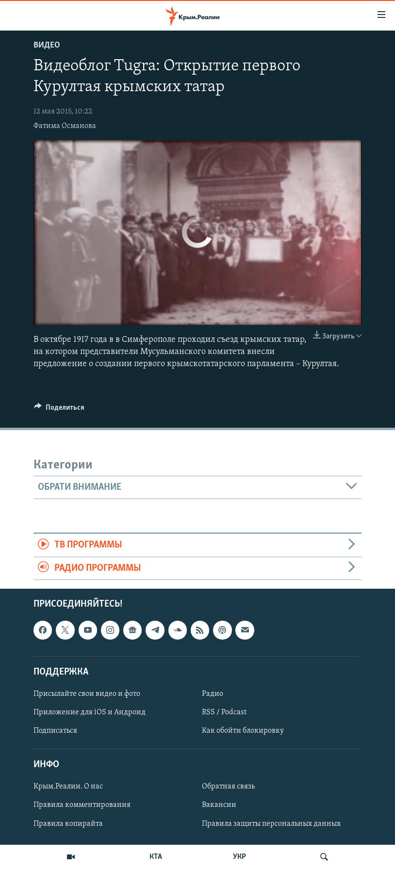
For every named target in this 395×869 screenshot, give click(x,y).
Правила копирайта (68, 824)
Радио (212, 694)
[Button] (59, 410)
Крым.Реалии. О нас (68, 787)
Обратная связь (228, 787)
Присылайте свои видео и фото (86, 694)
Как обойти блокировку (243, 731)
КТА (155, 857)
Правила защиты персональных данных (271, 824)
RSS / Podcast (224, 712)
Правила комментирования (82, 805)
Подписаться (55, 731)
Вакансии (219, 805)
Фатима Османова (64, 126)
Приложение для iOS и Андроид (89, 712)
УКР (239, 857)
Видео (46, 45)
